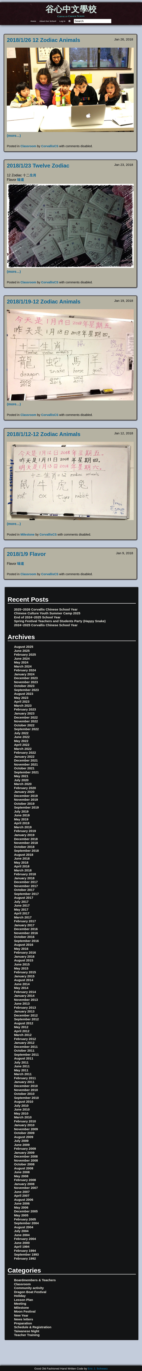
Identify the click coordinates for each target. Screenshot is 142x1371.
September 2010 (26, 1098)
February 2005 (25, 1219)
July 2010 (21, 1105)
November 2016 (26, 933)
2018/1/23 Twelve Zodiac (38, 166)
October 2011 (24, 1050)
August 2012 (23, 1023)
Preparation (23, 1323)
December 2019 (26, 796)
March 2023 (23, 705)
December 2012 (26, 1015)
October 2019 (24, 803)
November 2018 (26, 843)
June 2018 (22, 858)
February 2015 (25, 972)
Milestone (27, 534)
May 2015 (21, 968)
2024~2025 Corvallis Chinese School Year (46, 625)
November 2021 (26, 764)
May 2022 (21, 741)
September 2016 (26, 941)
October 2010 (24, 1093)
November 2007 (26, 1188)
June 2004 (22, 1235)
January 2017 (24, 925)
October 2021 (24, 768)
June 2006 (22, 1203)
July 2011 (21, 1062)
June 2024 (22, 658)
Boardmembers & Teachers (35, 1280)
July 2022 (21, 733)
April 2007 (22, 1195)
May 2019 (21, 819)
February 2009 (25, 1148)
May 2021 (21, 776)
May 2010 (21, 1113)
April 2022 (22, 744)
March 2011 (23, 1074)
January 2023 (24, 713)
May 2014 (21, 988)
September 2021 (26, 772)
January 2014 (24, 995)
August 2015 (23, 960)
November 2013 (26, 999)
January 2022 (24, 756)
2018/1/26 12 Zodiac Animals (43, 40)
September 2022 (26, 729)
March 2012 (23, 1035)
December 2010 (26, 1086)
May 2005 (21, 1215)
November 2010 (26, 1090)
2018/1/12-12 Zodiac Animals (43, 434)
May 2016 (21, 948)
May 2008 (21, 1176)
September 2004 (26, 1223)
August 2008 (23, 1168)
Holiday (20, 1296)
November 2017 (26, 886)
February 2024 (25, 670)
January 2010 (24, 1125)
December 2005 (26, 1211)
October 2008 (24, 1164)
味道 (20, 179)
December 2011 (26, 1046)
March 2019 (23, 827)
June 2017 (22, 905)
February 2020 (25, 788)
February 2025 (25, 654)
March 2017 (23, 917)
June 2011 (22, 1066)
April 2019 (22, 823)
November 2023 (26, 682)
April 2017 (22, 913)
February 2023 (25, 709)
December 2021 (26, 760)
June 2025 (22, 650)
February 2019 (25, 831)
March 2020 (23, 784)
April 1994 (22, 1246)
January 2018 (24, 878)
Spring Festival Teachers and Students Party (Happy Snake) (60, 621)
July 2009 (21, 1140)
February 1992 (25, 1258)
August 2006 (23, 1199)
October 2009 (24, 1133)
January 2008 (24, 1184)
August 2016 (23, 944)
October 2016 (24, 937)
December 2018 (26, 839)
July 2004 (21, 1231)
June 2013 (22, 1003)
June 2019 (22, 815)
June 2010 (22, 1109)
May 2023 (21, 697)
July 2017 (21, 901)
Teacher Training (27, 1335)
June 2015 (22, 964)
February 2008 (25, 1180)
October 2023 (24, 686)
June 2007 (22, 1192)
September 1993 (26, 1254)
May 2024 (21, 662)
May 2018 (21, 862)
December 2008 (26, 1156)
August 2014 (23, 980)
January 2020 (24, 792)
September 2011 (26, 1054)
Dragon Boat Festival (30, 1292)
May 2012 (21, 1027)
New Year (21, 1315)
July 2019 (21, 811)
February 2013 (25, 1007)
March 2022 (23, 749)
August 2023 (23, 693)
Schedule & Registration (32, 1327)
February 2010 (25, 1121)
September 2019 (26, 807)
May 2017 (21, 909)
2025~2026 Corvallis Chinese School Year (46, 609)
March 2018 (23, 870)
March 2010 (23, 1117)
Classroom (28, 146)
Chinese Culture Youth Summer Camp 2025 (47, 613)
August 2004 (23, 1227)
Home (33, 21)
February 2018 (25, 874)
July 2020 (21, 780)
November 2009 (26, 1129)
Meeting (20, 1303)
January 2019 (24, 835)
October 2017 (24, 890)
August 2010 (23, 1101)
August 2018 (23, 854)
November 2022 (26, 721)
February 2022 (25, 752)
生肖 (33, 175)
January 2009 (24, 1152)
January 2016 (24, 956)
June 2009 (22, 1145)
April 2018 (22, 866)
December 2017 (26, 882)
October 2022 (24, 725)
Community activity (29, 1288)
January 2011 (24, 1082)
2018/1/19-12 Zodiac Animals (43, 302)
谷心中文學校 (71, 9)
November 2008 (26, 1160)
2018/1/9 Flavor (26, 554)
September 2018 (26, 850)
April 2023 (22, 701)
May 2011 (21, 1070)
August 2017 (23, 897)
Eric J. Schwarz (98, 1368)
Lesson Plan (23, 1300)
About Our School (47, 21)
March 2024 (23, 666)
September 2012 (26, 1019)
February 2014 (25, 992)
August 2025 (23, 646)
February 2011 (25, 1078)
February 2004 (25, 1239)
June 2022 (22, 737)
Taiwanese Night (26, 1331)
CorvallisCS (49, 146)
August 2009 (23, 1137)
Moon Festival (25, 1311)
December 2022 (26, 717)
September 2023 (26, 690)
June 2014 (22, 984)
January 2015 (24, 976)
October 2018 (24, 847)
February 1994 (25, 1250)
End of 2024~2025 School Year (37, 617)
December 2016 (26, 929)
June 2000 (22, 1243)
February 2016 (25, 952)
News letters (23, 1319)
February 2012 (25, 1039)
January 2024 (24, 674)
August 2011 (23, 1058)
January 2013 (24, 1011)
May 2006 (21, 1207)
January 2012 (24, 1042)
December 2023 (26, 678)
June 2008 (22, 1172)
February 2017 (25, 921)
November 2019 (26, 799)
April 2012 (22, 1031)
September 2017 (26, 894)
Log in (62, 21)
